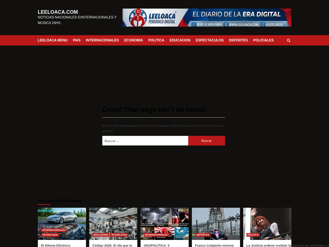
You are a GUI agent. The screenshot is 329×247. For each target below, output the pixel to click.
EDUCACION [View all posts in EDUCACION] (101, 234)
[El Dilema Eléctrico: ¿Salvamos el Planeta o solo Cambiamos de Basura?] (62, 224)
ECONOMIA (133, 40)
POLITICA (156, 40)
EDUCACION (180, 40)
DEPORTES (238, 40)
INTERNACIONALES (102, 40)
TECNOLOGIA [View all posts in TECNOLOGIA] (50, 234)
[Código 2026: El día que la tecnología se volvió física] (113, 224)
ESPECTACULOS (210, 40)
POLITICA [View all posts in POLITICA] (253, 234)
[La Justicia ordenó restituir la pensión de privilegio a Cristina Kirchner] (267, 224)
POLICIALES (263, 40)
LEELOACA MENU (53, 40)
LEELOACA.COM (53, 12)
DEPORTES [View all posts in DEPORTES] (202, 234)
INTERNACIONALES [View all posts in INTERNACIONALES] (53, 230)
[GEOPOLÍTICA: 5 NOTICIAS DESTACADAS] (165, 224)
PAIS (76, 40)
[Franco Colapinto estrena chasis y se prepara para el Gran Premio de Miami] (216, 224)
